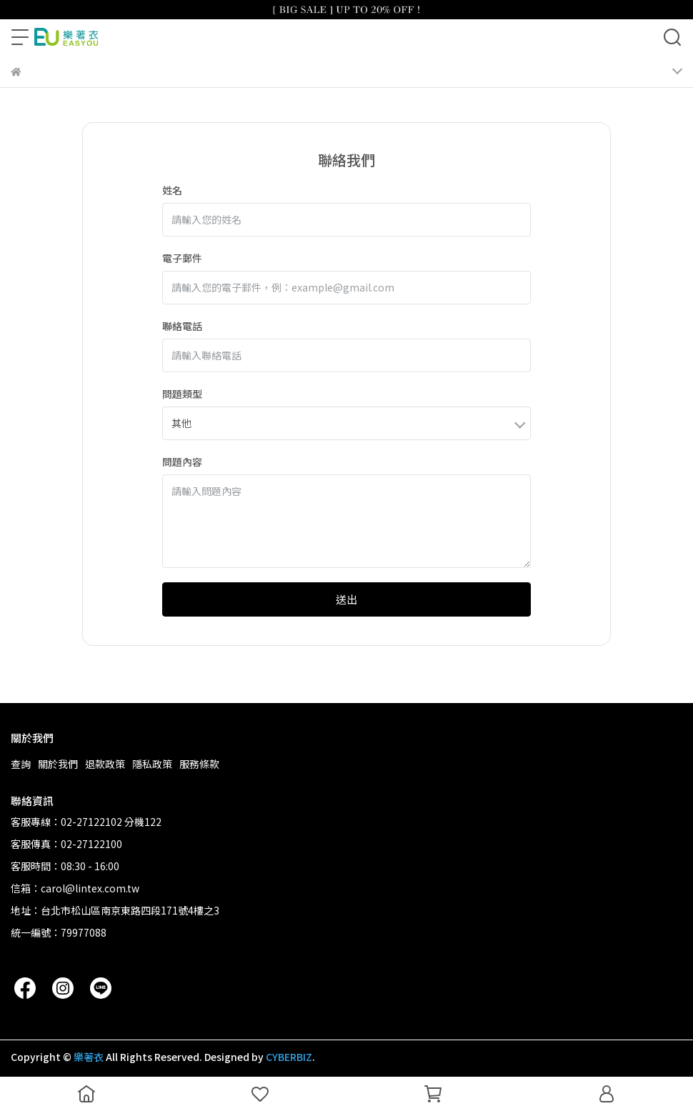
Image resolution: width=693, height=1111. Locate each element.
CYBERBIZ (289, 1057)
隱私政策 (152, 764)
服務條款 (199, 764)
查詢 (21, 764)
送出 (346, 599)
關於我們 (58, 764)
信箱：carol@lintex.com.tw (75, 888)
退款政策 (105, 764)
